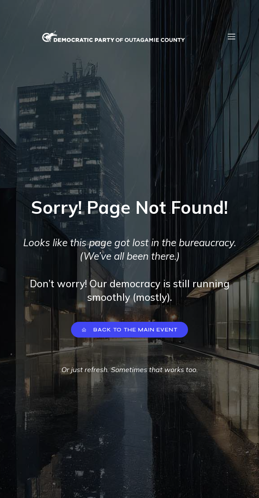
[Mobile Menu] (231, 36)
